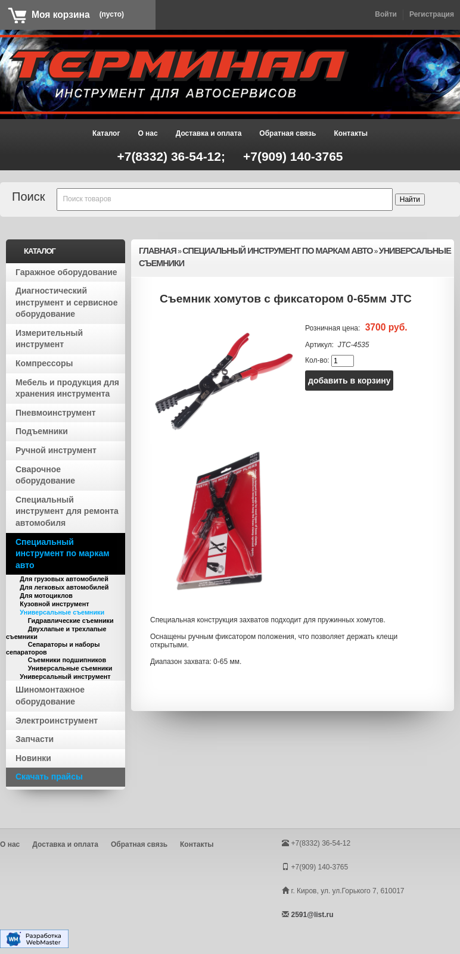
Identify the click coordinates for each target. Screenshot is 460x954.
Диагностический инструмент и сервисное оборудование (66, 302)
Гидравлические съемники (71, 620)
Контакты (351, 133)
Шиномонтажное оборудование (50, 695)
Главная (157, 250)
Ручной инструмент (56, 450)
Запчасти (34, 739)
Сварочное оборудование (45, 475)
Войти (386, 14)
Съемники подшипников (67, 659)
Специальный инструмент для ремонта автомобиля (67, 511)
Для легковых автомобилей (64, 587)
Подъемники (41, 431)
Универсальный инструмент (65, 676)
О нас (147, 133)
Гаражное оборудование (66, 272)
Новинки (33, 758)
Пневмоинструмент (55, 412)
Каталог (106, 133)
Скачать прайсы (49, 776)
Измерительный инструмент (49, 339)
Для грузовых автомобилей (64, 578)
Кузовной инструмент (54, 603)
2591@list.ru (312, 915)
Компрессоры (44, 363)
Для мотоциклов (46, 595)
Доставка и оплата (209, 133)
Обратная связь (287, 133)
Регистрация (431, 14)
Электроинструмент (56, 720)
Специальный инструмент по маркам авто (62, 553)
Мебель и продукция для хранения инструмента (67, 388)
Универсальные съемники (62, 612)
